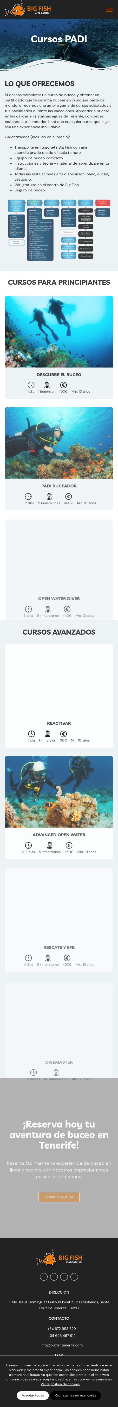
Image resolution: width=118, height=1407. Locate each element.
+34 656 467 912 (62, 1335)
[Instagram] (54, 1277)
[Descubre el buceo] (59, 361)
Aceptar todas (33, 1395)
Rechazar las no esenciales (75, 1395)
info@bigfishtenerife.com (62, 1345)
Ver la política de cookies (60, 1384)
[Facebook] (44, 1277)
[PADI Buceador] (59, 476)
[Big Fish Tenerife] (59, 1255)
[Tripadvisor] (74, 1277)
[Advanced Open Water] (59, 825)
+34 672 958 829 (61, 1328)
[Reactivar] (59, 710)
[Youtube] (64, 1277)
